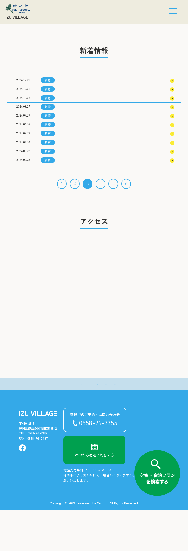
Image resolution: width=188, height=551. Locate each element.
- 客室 (58, 424)
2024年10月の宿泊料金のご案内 (84, 147)
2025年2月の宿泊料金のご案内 (83, 95)
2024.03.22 (23, 186)
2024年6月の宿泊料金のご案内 (84, 199)
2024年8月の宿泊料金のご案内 (84, 173)
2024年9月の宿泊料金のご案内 (84, 160)
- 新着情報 (40, 424)
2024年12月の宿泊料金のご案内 (84, 121)
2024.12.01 (23, 82)
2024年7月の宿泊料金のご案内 (84, 186)
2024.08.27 (23, 121)
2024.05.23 (23, 160)
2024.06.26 (23, 147)
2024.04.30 (23, 173)
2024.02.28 (23, 199)
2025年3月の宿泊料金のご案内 (83, 82)
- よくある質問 (117, 424)
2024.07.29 (23, 134)
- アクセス (92, 424)
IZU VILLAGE (16, 17)
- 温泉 (74, 424)
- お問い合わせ (145, 424)
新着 (47, 82)
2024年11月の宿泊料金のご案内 (84, 134)
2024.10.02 (23, 108)
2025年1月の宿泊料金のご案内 (83, 108)
